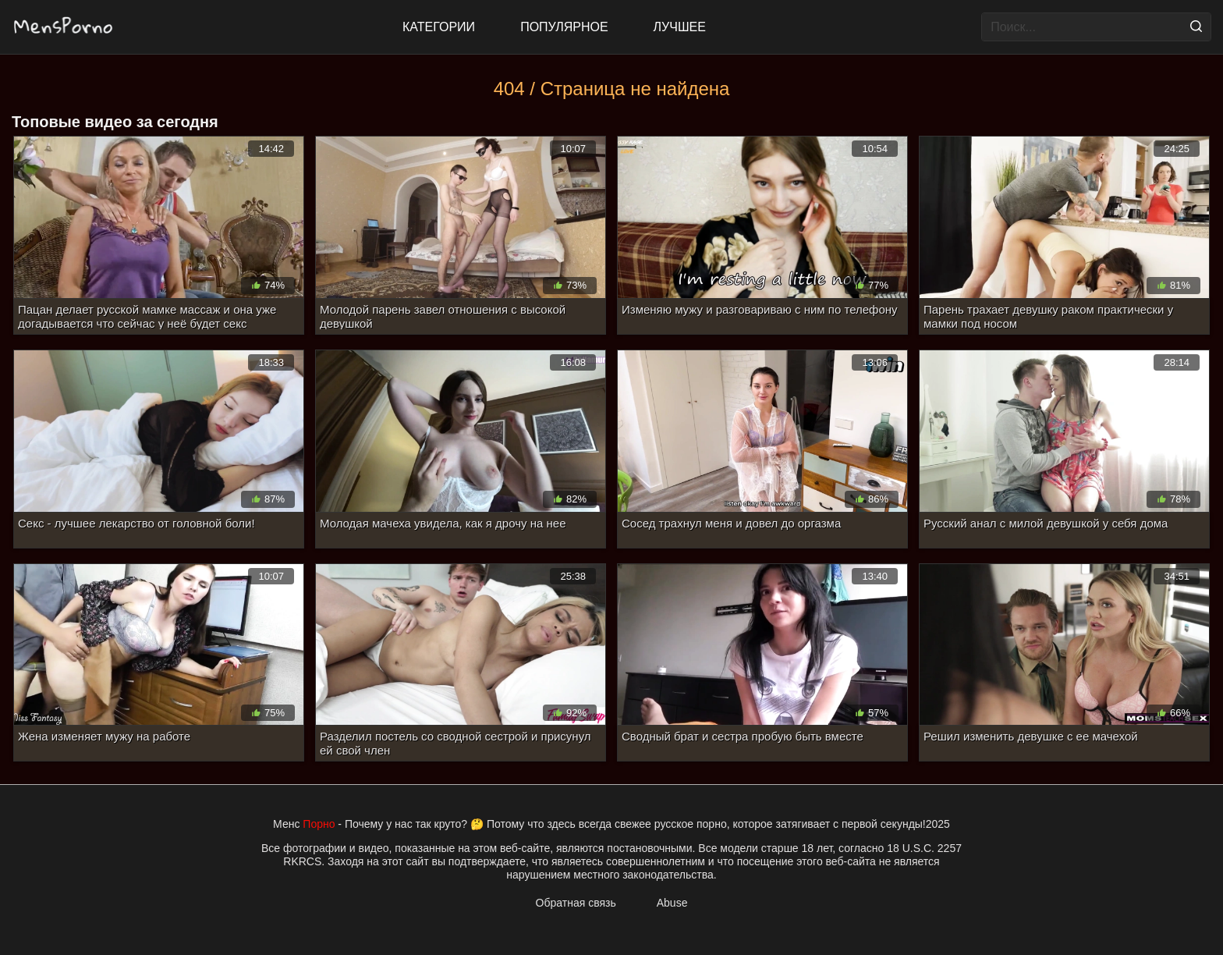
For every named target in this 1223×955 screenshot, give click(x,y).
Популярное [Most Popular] (564, 27)
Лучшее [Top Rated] (680, 27)
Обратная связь (576, 902)
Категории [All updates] (438, 27)
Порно (319, 824)
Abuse (672, 902)
